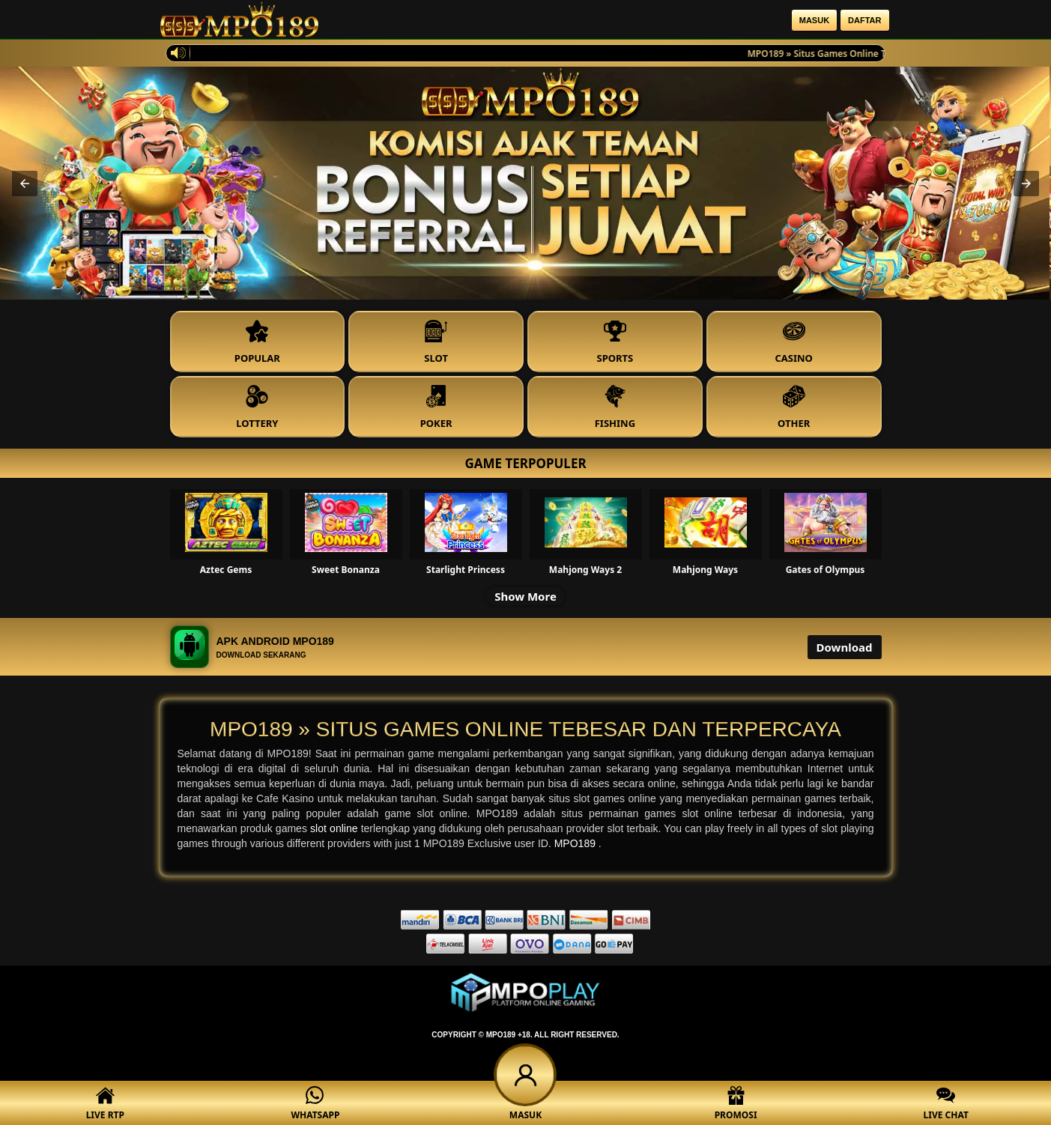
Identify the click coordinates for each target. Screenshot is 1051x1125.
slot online (335, 828)
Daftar (864, 20)
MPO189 (576, 843)
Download (845, 647)
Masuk (814, 20)
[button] (24, 183)
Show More (525, 596)
